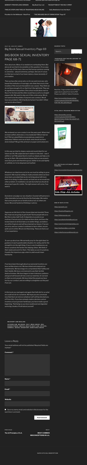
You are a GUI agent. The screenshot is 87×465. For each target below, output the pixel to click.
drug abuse (35, 324)
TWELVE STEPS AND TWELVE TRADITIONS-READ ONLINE (25, 9)
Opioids (43, 326)
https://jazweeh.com (60, 207)
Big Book (21, 324)
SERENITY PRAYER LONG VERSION (17, 5)
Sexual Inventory (22, 327)
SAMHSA (10, 327)
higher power (13, 326)
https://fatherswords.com (62, 215)
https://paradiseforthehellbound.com (65, 219)
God (42, 324)
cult (28, 324)
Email (7, 389)
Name (7, 379)
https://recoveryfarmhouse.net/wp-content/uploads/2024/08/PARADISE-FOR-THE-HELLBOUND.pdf (66, 100)
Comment (9, 352)
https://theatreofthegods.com (63, 211)
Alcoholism (12, 324)
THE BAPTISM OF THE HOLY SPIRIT (61, 5)
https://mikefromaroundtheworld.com (66, 232)
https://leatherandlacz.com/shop (64, 228)
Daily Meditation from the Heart (59, 9)
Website (8, 399)
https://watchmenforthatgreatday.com (66, 224)
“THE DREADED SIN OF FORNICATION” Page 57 (50, 14)
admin (20, 46)
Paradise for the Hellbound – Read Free (17, 14)
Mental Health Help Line (29, 326)
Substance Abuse (37, 327)
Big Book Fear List (38, 5)
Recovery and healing (16, 321)
